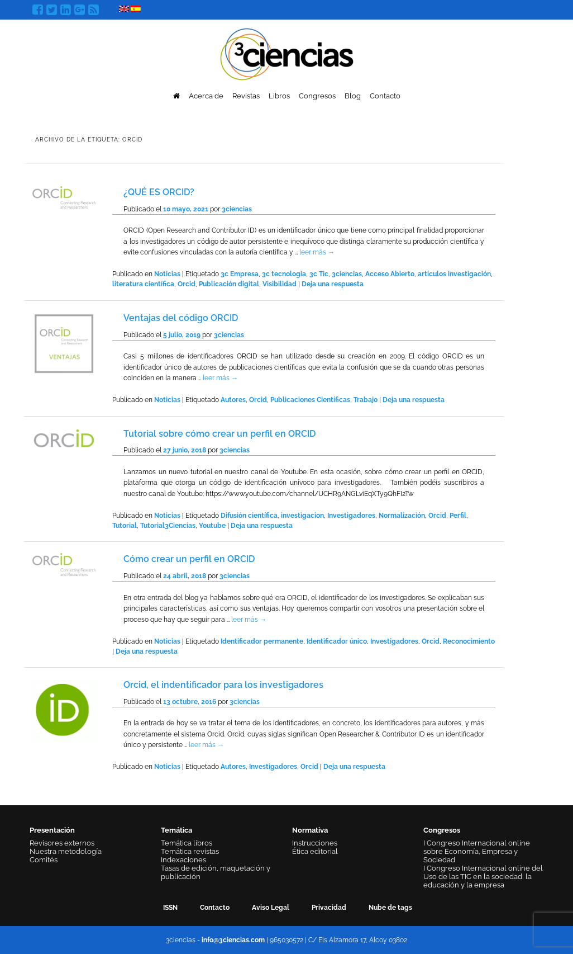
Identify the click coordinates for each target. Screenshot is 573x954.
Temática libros (186, 843)
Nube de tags (390, 908)
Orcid (186, 284)
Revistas (246, 96)
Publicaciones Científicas (310, 400)
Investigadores (351, 515)
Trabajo (366, 400)
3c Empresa (240, 274)
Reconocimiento (469, 641)
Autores (233, 400)
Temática (176, 830)
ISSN (170, 908)
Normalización (402, 515)
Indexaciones (183, 860)
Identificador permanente (262, 641)
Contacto (385, 96)
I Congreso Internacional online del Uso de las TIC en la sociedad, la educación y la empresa (483, 876)
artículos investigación (454, 274)
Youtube (212, 526)
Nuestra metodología (66, 851)
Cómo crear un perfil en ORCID (189, 559)
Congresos (317, 96)
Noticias (167, 274)
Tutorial (124, 526)
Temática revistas (190, 851)
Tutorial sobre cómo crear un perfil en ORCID (219, 433)
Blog (353, 96)
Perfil (458, 515)
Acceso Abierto (389, 274)
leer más (317, 252)
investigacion (302, 515)
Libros (279, 96)
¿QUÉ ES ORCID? (158, 192)
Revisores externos (62, 843)
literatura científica (143, 284)
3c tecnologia (284, 274)
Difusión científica (249, 515)
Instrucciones (314, 843)
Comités (44, 860)
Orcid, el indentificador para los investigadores (223, 684)
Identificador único (337, 641)
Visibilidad (279, 284)
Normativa (310, 830)
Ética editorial (315, 851)
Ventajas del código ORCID (180, 318)
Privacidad (329, 908)
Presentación (52, 830)
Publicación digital (229, 284)
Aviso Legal (270, 908)
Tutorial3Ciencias (167, 526)
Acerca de (206, 96)
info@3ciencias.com (233, 940)
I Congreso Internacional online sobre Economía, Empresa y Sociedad (476, 851)
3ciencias (237, 209)
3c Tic (318, 274)
